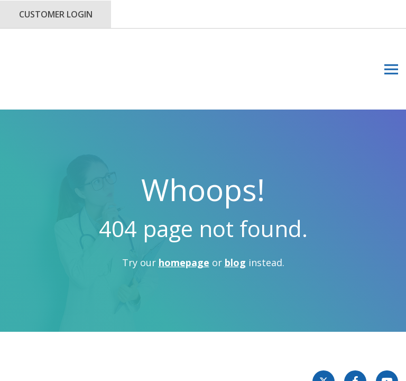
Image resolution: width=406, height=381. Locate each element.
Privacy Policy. (217, 310)
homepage (184, 211)
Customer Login (56, 14)
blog (235, 211)
